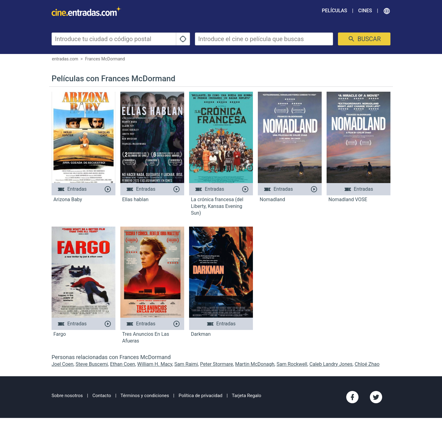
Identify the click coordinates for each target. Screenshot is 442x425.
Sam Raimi (186, 364)
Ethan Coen (122, 364)
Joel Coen (62, 364)
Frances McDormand (105, 58)
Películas (334, 10)
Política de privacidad (201, 395)
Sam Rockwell (292, 364)
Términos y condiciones (145, 395)
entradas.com (65, 58)
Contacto (101, 395)
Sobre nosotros (67, 395)
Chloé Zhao (367, 364)
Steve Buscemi (92, 364)
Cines (365, 10)
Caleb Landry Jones (330, 364)
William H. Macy (154, 364)
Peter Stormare (216, 364)
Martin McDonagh (254, 364)
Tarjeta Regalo (246, 395)
